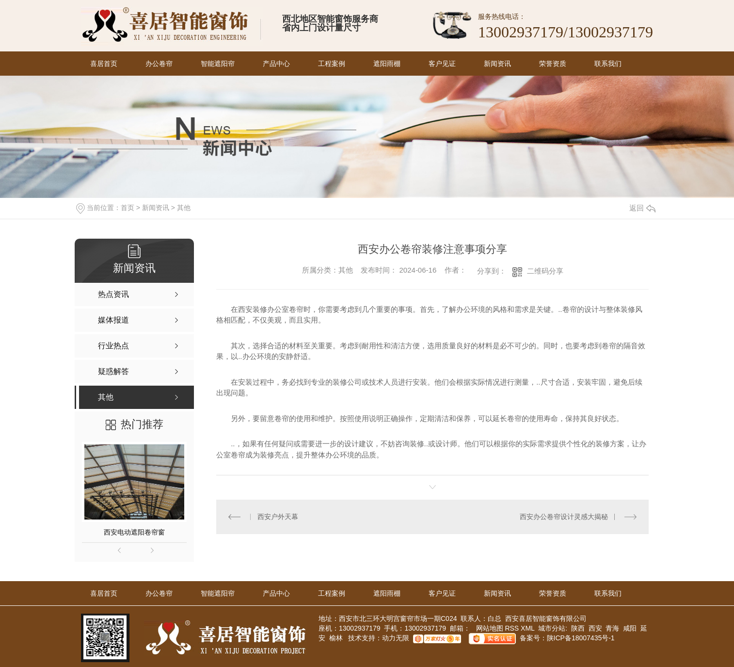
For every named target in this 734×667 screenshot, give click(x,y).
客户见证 (442, 63)
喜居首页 (103, 63)
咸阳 (630, 628)
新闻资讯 (497, 63)
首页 (127, 207)
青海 (612, 628)
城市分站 (551, 628)
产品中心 (276, 63)
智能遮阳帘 (218, 63)
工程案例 (331, 63)
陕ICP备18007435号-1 (581, 638)
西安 (595, 628)
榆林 (336, 638)
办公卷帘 (159, 63)
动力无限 (395, 638)
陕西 (578, 628)
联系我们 (608, 63)
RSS (513, 628)
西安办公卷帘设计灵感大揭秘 (564, 517)
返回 (642, 208)
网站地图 (488, 628)
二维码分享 (545, 271)
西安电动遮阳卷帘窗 (134, 532)
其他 (184, 207)
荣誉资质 (552, 63)
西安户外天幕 (277, 517)
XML (528, 628)
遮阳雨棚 (386, 63)
